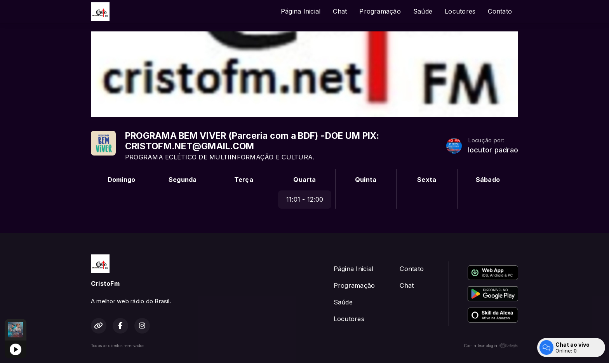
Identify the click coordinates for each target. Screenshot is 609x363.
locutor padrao (493, 150)
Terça (243, 179)
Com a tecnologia (491, 345)
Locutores (460, 11)
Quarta (304, 179)
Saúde (422, 11)
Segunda (183, 179)
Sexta (426, 179)
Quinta (365, 179)
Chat (340, 11)
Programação (380, 11)
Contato (500, 11)
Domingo (122, 179)
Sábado (488, 179)
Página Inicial (300, 11)
